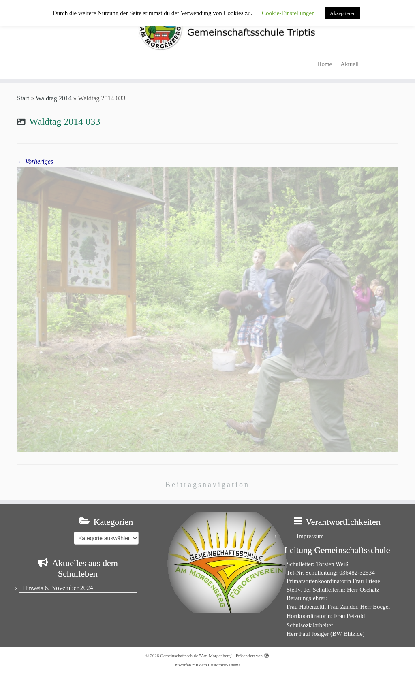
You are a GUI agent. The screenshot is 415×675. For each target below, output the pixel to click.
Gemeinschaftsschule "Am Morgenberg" (196, 655)
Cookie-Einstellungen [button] (288, 13)
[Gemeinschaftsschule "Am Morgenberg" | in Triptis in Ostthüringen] (207, 27)
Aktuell (349, 64)
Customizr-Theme (224, 664)
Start (23, 98)
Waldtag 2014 (54, 98)
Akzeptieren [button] (343, 13)
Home (324, 64)
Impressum (310, 536)
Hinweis (33, 588)
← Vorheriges (35, 161)
